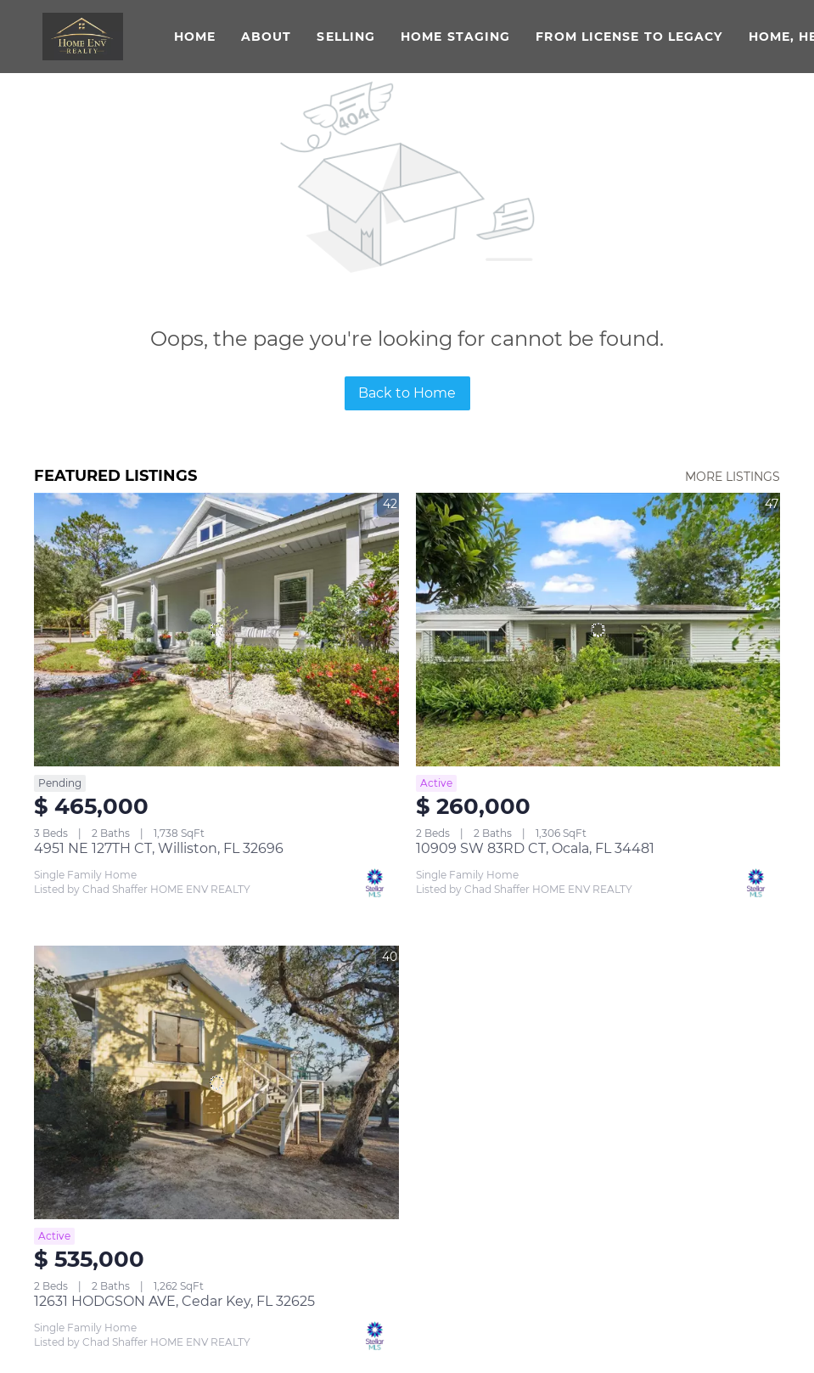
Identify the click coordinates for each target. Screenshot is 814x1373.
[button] (82, 36)
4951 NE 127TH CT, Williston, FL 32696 (158, 848)
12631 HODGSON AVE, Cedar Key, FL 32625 (174, 1301)
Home (195, 36)
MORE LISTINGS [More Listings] (732, 476)
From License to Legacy (629, 36)
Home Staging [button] (455, 36)
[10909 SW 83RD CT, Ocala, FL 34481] (598, 629)
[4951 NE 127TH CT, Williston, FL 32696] (216, 629)
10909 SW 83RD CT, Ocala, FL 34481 (535, 848)
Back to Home (407, 393)
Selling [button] (346, 36)
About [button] (266, 36)
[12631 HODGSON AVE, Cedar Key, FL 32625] (216, 1082)
